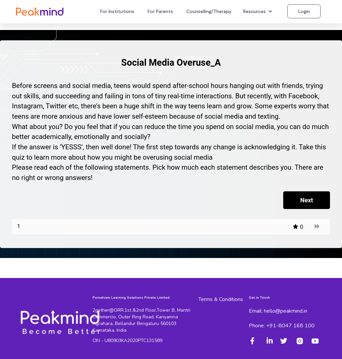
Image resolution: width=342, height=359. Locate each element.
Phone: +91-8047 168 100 (282, 325)
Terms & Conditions (220, 299)
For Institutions (117, 11)
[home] (39, 11)
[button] (258, 11)
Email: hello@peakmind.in (278, 311)
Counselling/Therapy (208, 11)
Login (304, 11)
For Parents (160, 11)
